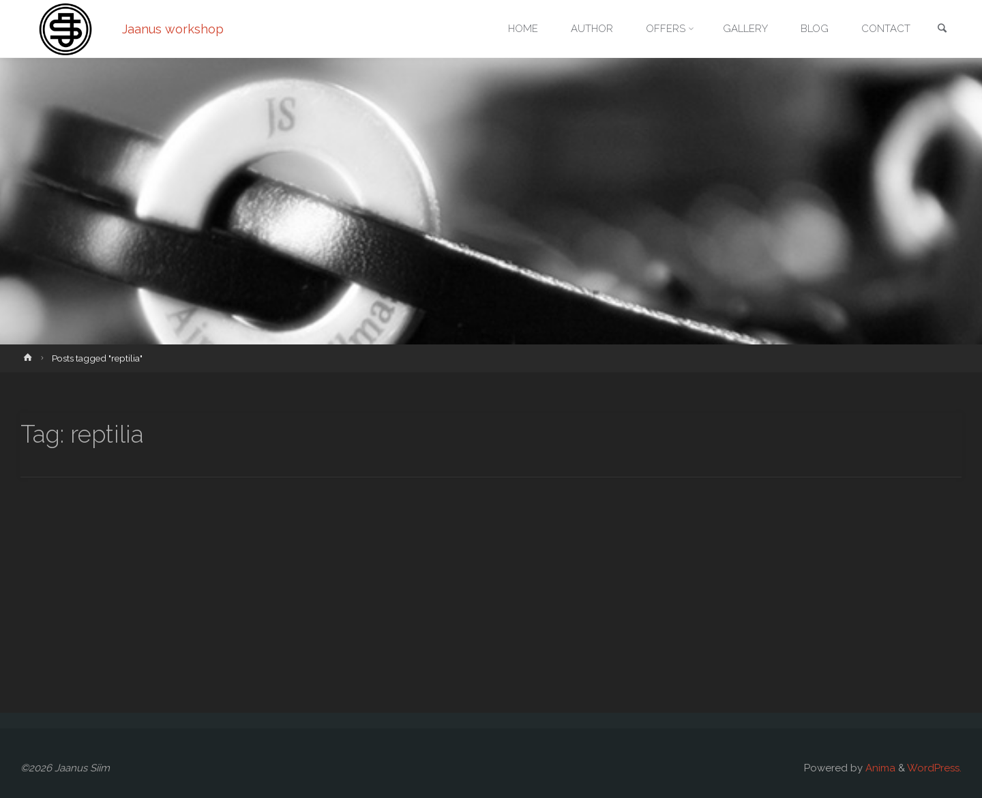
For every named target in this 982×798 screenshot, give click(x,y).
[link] (942, 29)
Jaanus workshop (173, 29)
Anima (879, 768)
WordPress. (934, 768)
